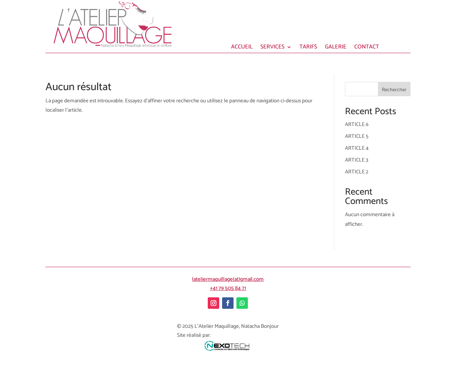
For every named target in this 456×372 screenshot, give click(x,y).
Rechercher (394, 90)
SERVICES (272, 48)
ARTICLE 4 (357, 148)
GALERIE (335, 48)
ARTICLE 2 (356, 171)
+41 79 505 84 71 (228, 288)
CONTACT (366, 48)
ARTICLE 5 (357, 136)
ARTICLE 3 (356, 159)
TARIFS (308, 48)
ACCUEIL (242, 48)
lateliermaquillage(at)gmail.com (228, 279)
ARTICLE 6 (357, 124)
